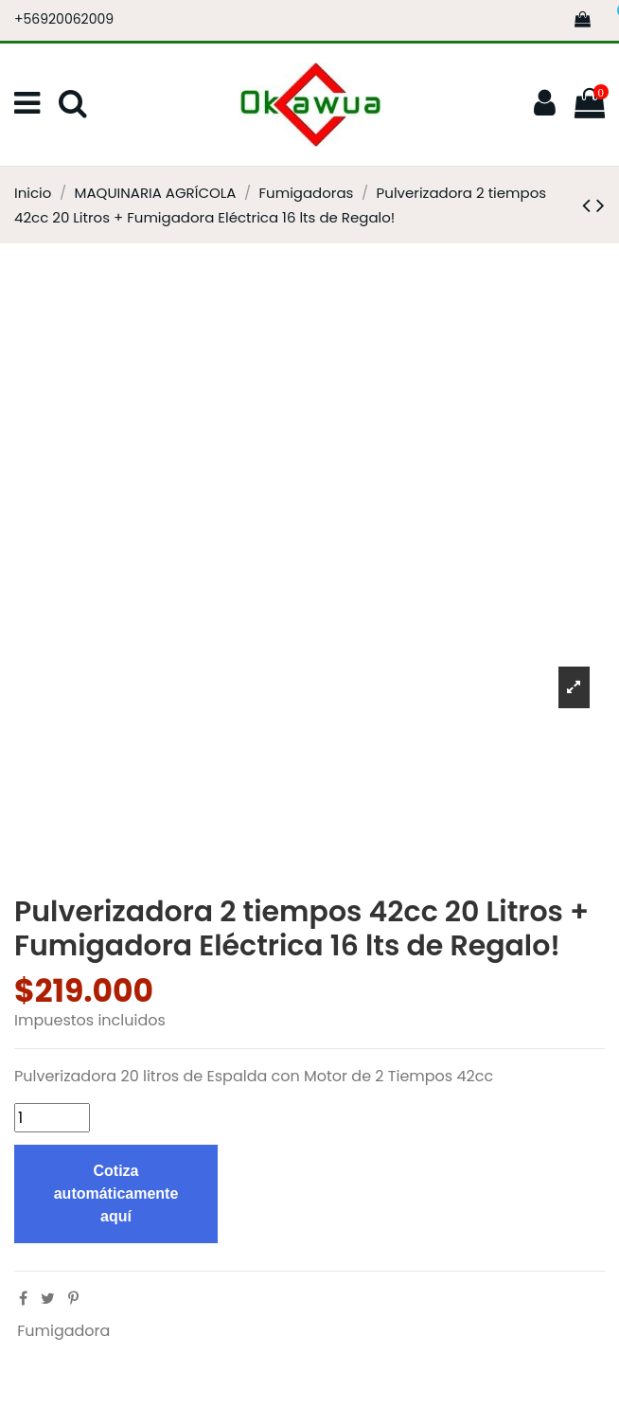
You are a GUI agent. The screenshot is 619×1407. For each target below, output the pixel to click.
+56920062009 (64, 18)
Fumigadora (63, 1331)
